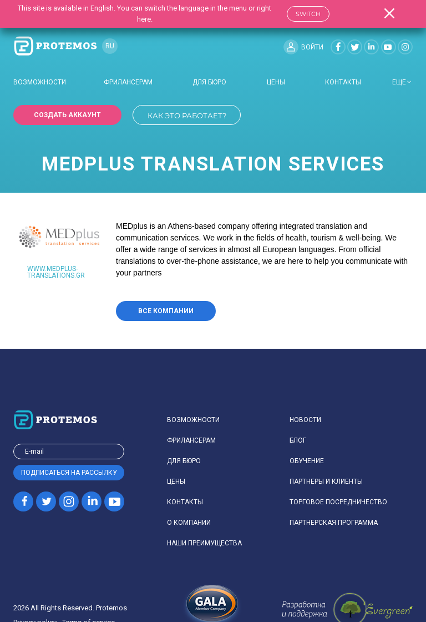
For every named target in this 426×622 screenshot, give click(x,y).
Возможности (39, 82)
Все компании (166, 311)
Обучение (307, 461)
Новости (305, 420)
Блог (298, 440)
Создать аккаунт (67, 115)
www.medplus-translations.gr (56, 272)
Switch (308, 14)
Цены (276, 82)
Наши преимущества (204, 543)
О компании (189, 522)
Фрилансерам (128, 82)
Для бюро (209, 82)
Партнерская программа (334, 522)
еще (399, 82)
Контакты (343, 82)
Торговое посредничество (338, 502)
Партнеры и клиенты (326, 481)
